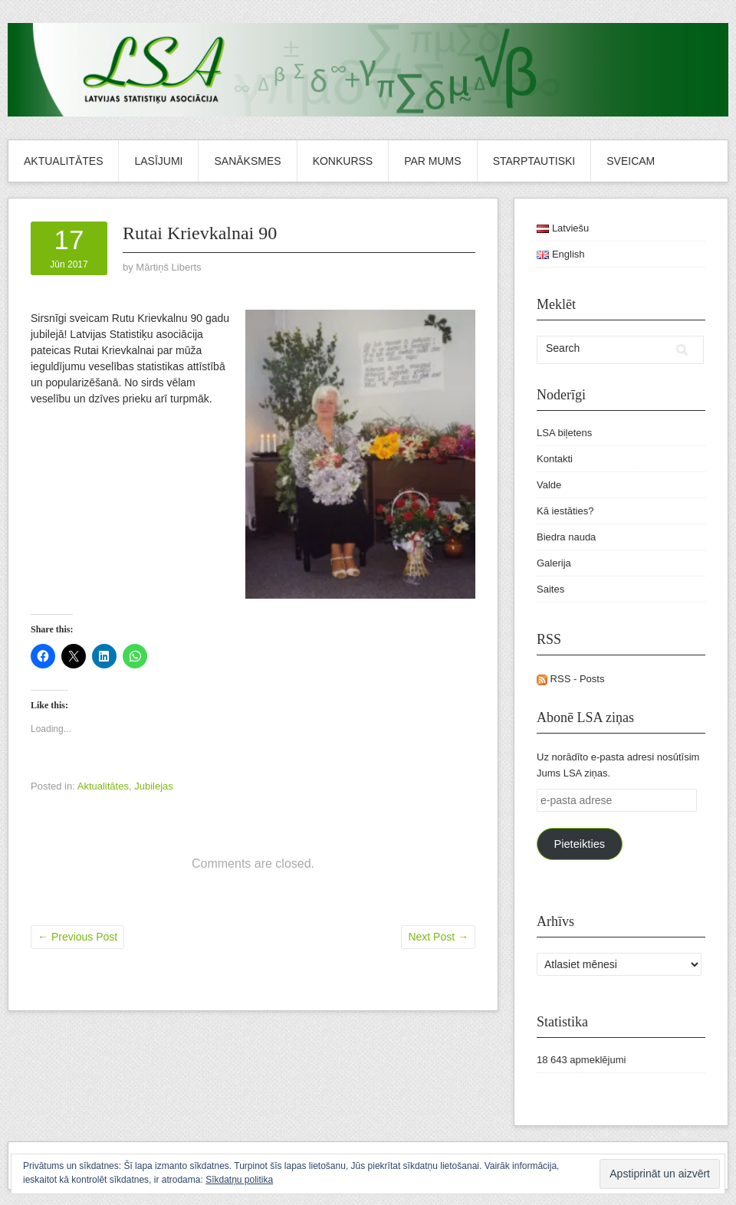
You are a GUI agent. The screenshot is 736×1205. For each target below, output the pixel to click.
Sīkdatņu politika (239, 1179)
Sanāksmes (247, 161)
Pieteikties (579, 844)
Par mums (432, 161)
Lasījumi (158, 161)
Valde (549, 485)
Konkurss (343, 161)
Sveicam (630, 161)
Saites (550, 589)
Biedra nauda (566, 537)
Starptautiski (534, 161)
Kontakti (555, 459)
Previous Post (77, 937)
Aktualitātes (63, 161)
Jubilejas (153, 786)
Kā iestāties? (565, 511)
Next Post (438, 937)
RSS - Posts (570, 679)
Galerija (554, 563)
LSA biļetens (564, 432)
